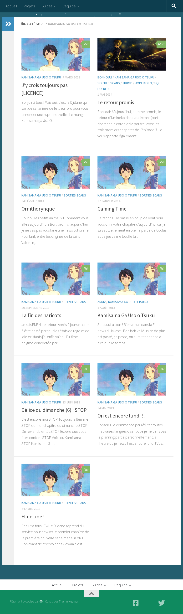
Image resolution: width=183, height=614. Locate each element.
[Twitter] (161, 603)
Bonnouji (104, 77)
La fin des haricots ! (42, 315)
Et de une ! (33, 516)
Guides (46, 6)
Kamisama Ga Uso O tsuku (41, 77)
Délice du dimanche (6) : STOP (54, 410)
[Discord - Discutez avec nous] (170, 603)
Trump (127, 83)
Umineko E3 (143, 83)
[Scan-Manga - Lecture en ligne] (153, 603)
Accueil (11, 6)
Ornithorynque (38, 208)
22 (161, 44)
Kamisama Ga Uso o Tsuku (126, 315)
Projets (29, 6)
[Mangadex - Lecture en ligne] (144, 603)
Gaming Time (112, 208)
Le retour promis (115, 102)
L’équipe (69, 6)
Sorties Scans (108, 83)
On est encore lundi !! (121, 415)
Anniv (101, 302)
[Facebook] (135, 603)
